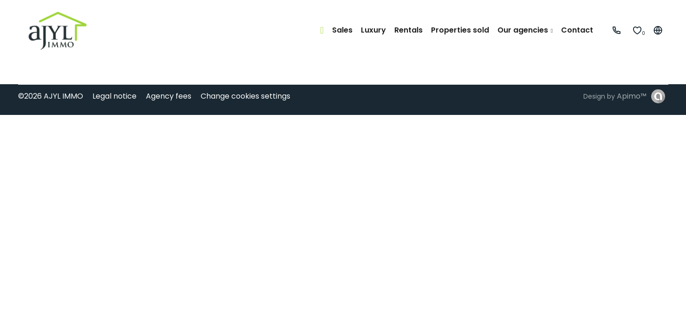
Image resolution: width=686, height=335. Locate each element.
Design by (615, 96)
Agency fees (168, 96)
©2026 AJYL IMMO (50, 96)
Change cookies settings (245, 96)
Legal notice (114, 96)
